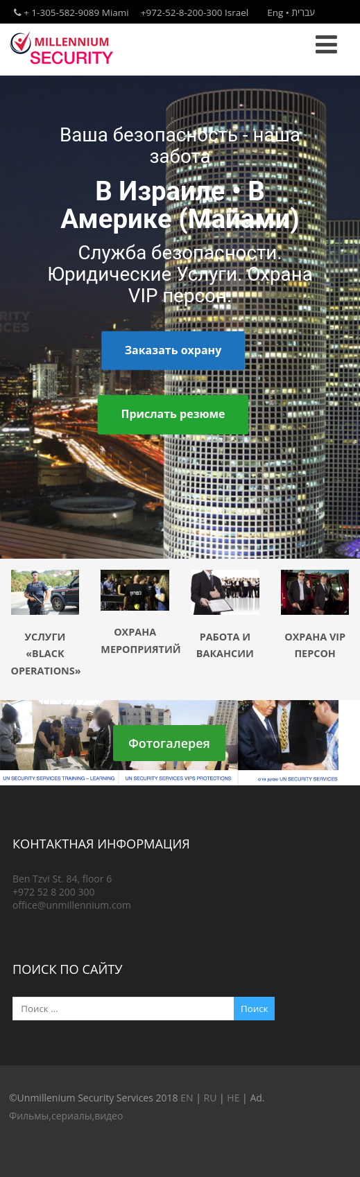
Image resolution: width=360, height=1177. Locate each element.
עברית (303, 12)
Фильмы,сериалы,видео (66, 1115)
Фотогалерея (169, 743)
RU (209, 1097)
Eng (275, 12)
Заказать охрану (173, 350)
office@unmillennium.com (71, 905)
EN (186, 1097)
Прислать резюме (173, 414)
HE (233, 1097)
